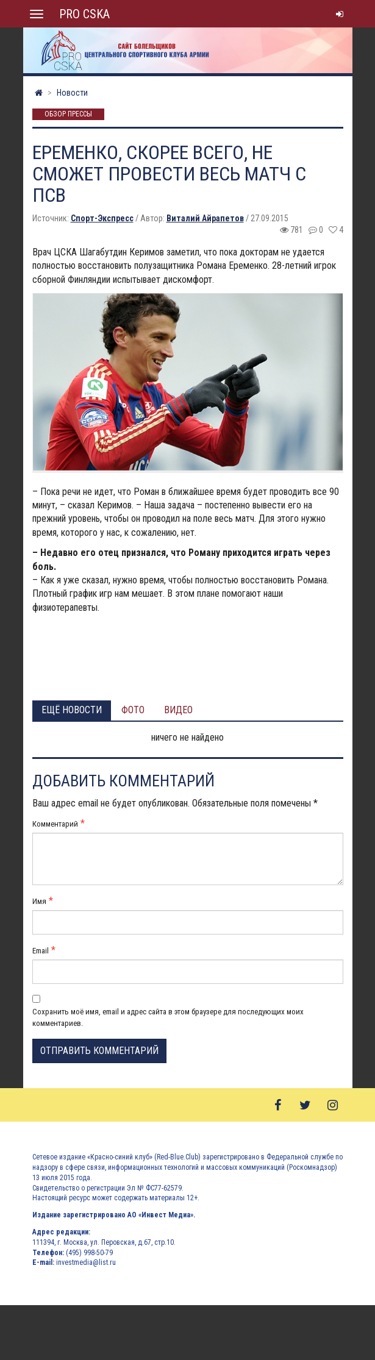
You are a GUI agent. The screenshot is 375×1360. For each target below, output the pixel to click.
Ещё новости (71, 710)
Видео (178, 710)
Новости (72, 93)
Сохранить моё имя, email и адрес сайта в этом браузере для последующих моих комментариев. (168, 1017)
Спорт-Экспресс (102, 218)
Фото (133, 710)
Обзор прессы (68, 114)
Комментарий (55, 823)
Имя (39, 901)
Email (40, 950)
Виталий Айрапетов (205, 218)
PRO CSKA (84, 14)
